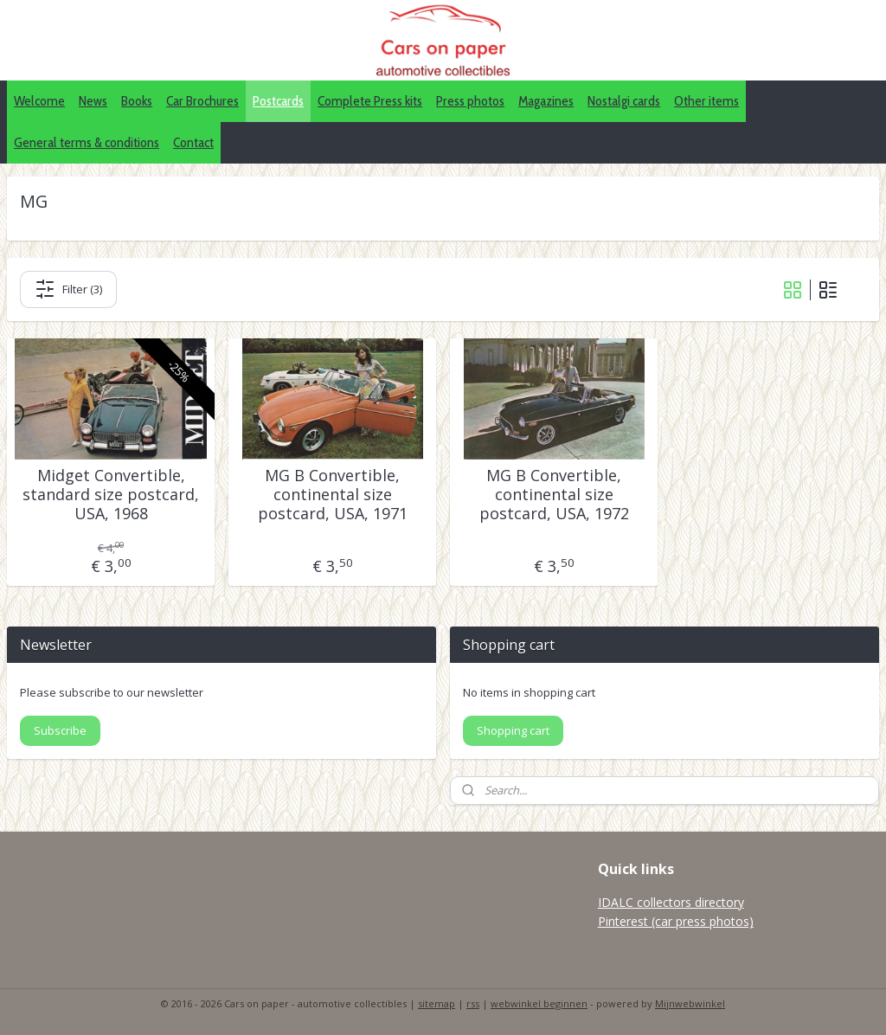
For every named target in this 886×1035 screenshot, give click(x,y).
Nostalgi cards (623, 101)
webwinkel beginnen (539, 1003)
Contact (193, 142)
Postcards (278, 101)
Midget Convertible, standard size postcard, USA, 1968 (110, 494)
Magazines (546, 101)
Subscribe (60, 730)
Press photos (470, 101)
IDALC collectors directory (671, 902)
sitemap (436, 1003)
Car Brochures (202, 101)
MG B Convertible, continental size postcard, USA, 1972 (554, 494)
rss (472, 1003)
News (93, 101)
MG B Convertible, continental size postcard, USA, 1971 (333, 494)
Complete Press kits (370, 101)
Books (136, 101)
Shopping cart (513, 730)
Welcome (39, 101)
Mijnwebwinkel (690, 1003)
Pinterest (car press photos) (676, 921)
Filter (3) (68, 289)
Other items (706, 101)
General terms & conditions (86, 142)
